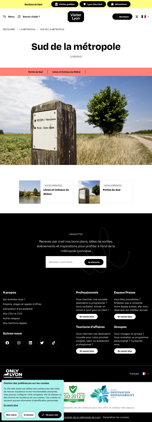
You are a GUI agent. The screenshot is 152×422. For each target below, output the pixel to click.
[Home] (76, 16)
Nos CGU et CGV (12, 313)
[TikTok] (53, 342)
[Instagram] (19, 342)
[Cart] (136, 16)
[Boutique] (121, 16)
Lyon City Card (92, 4)
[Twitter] (42, 342)
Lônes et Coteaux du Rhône (66, 71)
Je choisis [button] (29, 414)
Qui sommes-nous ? (14, 299)
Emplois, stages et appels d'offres (22, 304)
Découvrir (9, 29)
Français (139, 373)
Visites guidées (65, 4)
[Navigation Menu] (9, 16)
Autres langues (11, 318)
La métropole (27, 29)
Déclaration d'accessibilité (18, 308)
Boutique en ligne (33, 4)
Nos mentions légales (15, 323)
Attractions (119, 4)
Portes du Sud (35, 71)
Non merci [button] (11, 414)
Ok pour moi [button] (50, 414)
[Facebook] (7, 342)
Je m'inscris (94, 262)
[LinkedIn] (30, 342)
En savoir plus (87, 316)
